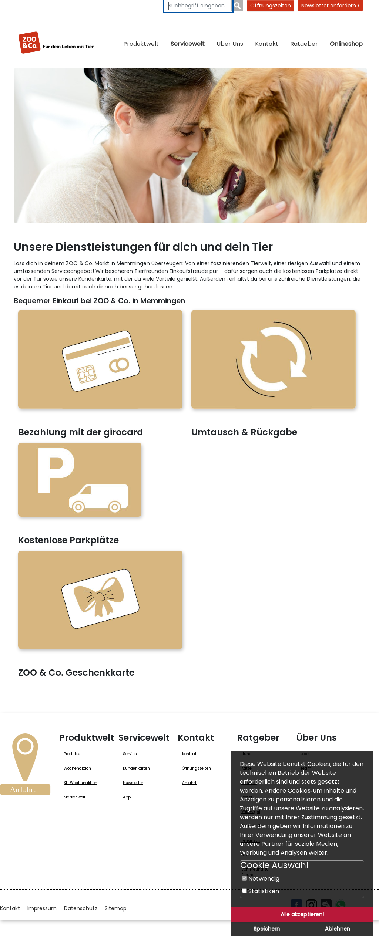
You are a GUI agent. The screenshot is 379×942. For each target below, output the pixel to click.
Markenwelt (74, 797)
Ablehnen (337, 928)
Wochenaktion (77, 768)
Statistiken (260, 891)
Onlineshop (346, 44)
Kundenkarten (136, 768)
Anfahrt (189, 783)
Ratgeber (304, 44)
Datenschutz (80, 908)
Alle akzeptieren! (302, 914)
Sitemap (116, 908)
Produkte (72, 754)
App (127, 797)
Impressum (42, 908)
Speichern (267, 928)
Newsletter (133, 783)
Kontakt (266, 44)
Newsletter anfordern (330, 5)
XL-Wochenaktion (80, 783)
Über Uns (230, 44)
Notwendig (260, 878)
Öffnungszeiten (270, 5)
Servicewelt (188, 44)
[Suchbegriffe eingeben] (198, 5)
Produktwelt (141, 44)
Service (130, 754)
